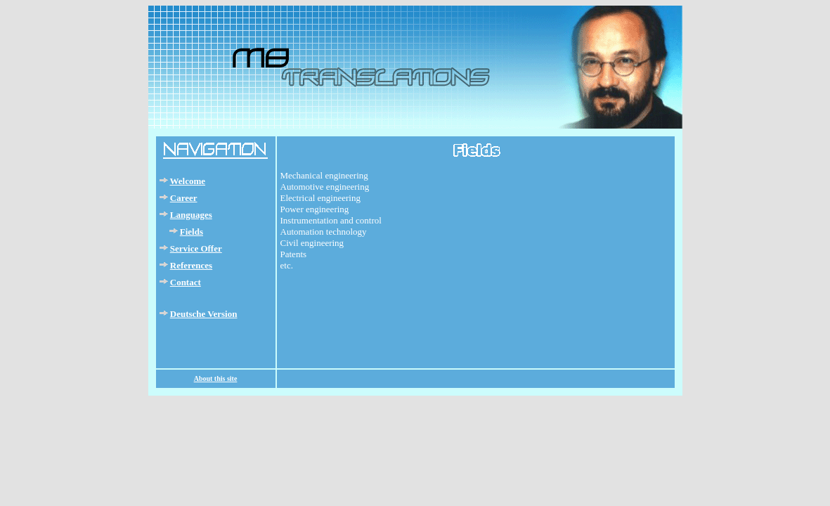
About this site (216, 378)
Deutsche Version (204, 314)
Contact (185, 282)
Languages (191, 214)
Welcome (188, 181)
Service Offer (196, 248)
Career (183, 198)
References (191, 265)
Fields (191, 231)
